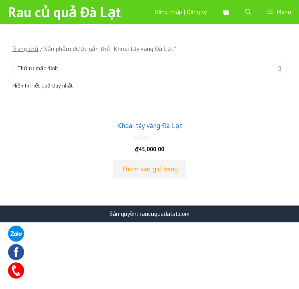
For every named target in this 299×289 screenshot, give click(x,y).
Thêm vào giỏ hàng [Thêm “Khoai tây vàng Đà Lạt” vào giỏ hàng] (149, 169)
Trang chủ (25, 49)
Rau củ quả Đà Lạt (64, 12)
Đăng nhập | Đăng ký (181, 12)
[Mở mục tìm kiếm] (248, 12)
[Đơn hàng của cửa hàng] (149, 68)
